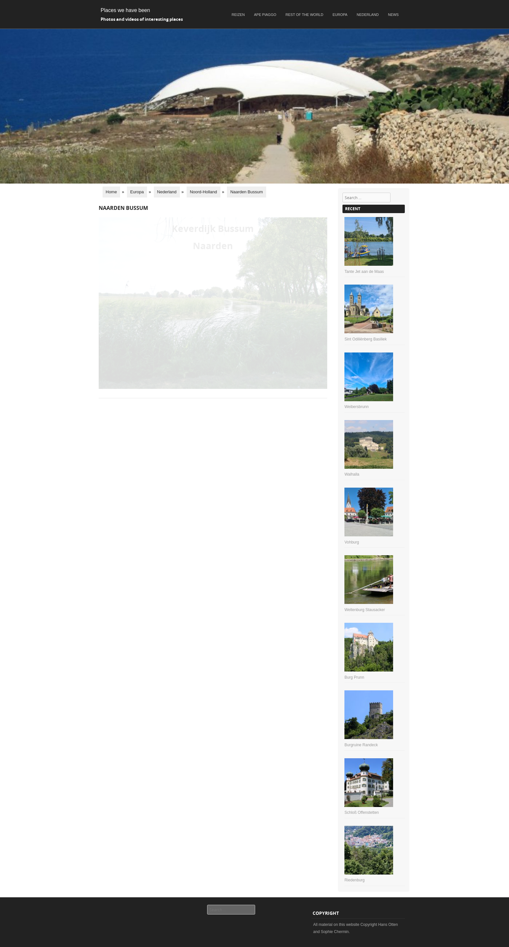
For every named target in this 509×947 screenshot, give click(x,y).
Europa (340, 15)
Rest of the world (304, 15)
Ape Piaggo (265, 15)
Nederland (368, 15)
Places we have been (125, 10)
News (393, 15)
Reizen (238, 15)
